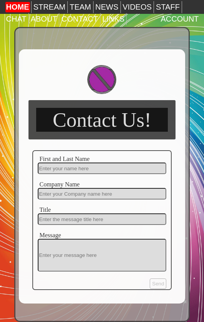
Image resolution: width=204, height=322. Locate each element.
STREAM (49, 7)
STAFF (168, 7)
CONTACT (79, 19)
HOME (17, 7)
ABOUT (44, 19)
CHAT (16, 19)
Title (45, 209)
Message (50, 235)
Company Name (60, 184)
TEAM (80, 7)
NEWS (107, 7)
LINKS (113, 19)
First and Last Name (65, 159)
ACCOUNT (180, 19)
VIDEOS (137, 7)
